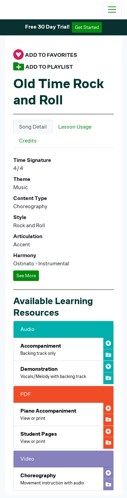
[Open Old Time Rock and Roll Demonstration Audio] (63, 372)
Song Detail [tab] (33, 127)
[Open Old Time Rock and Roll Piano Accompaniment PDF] (63, 414)
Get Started (87, 27)
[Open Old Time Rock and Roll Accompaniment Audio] (63, 349)
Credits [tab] (28, 141)
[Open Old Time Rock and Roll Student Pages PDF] (63, 437)
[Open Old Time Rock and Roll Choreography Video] (63, 478)
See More (26, 275)
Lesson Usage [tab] (74, 127)
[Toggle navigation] (112, 9)
